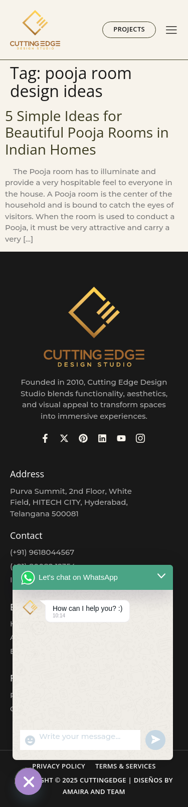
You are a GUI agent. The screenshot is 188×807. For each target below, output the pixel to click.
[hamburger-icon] (171, 31)
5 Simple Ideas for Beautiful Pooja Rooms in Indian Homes (87, 132)
